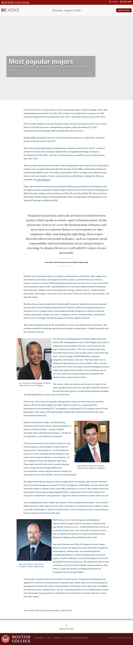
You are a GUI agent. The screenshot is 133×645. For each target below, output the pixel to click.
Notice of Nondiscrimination (76, 638)
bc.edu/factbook (42, 179)
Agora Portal (124, 10)
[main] (66, 316)
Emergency (58, 638)
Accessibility (39, 638)
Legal (49, 638)
